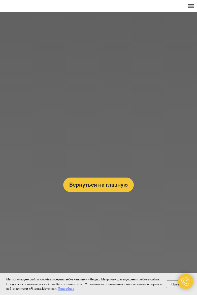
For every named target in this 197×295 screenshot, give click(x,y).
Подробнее (66, 288)
